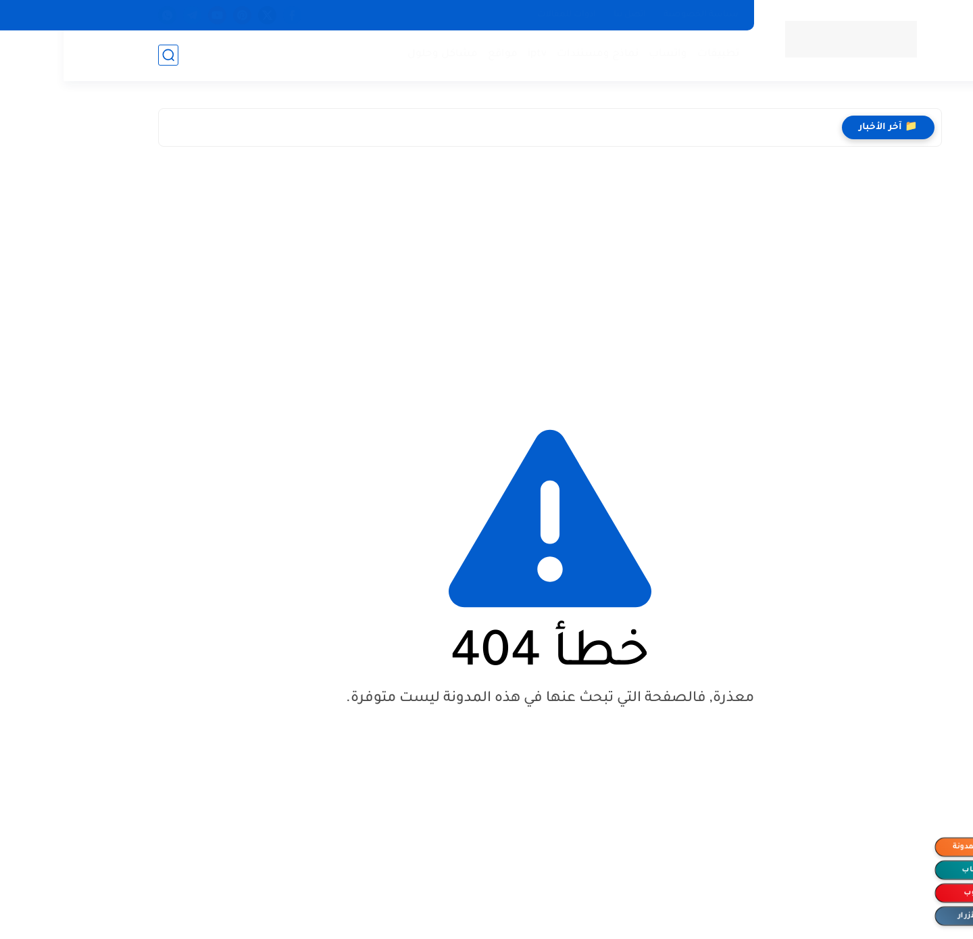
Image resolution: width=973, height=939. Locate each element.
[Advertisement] (486, 275)
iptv (473, 54)
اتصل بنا (566, 15)
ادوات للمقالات (503, 15)
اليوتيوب (915, 893)
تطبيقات (655, 54)
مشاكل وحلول (379, 54)
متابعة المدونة (915, 847)
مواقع (439, 54)
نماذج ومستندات (534, 54)
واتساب (604, 54)
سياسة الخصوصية (637, 15)
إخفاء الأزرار (916, 916)
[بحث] (105, 55)
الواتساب (915, 870)
